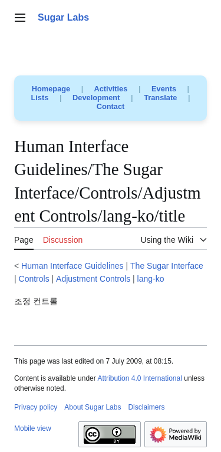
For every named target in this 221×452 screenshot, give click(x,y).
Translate (160, 97)
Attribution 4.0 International (139, 378)
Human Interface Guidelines (72, 265)
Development (96, 97)
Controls (34, 278)
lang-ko (150, 278)
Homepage (51, 88)
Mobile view (32, 428)
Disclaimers (146, 407)
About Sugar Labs (92, 407)
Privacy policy (35, 407)
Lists (40, 97)
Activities (110, 88)
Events (163, 88)
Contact (111, 106)
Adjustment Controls (93, 278)
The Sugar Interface (166, 265)
